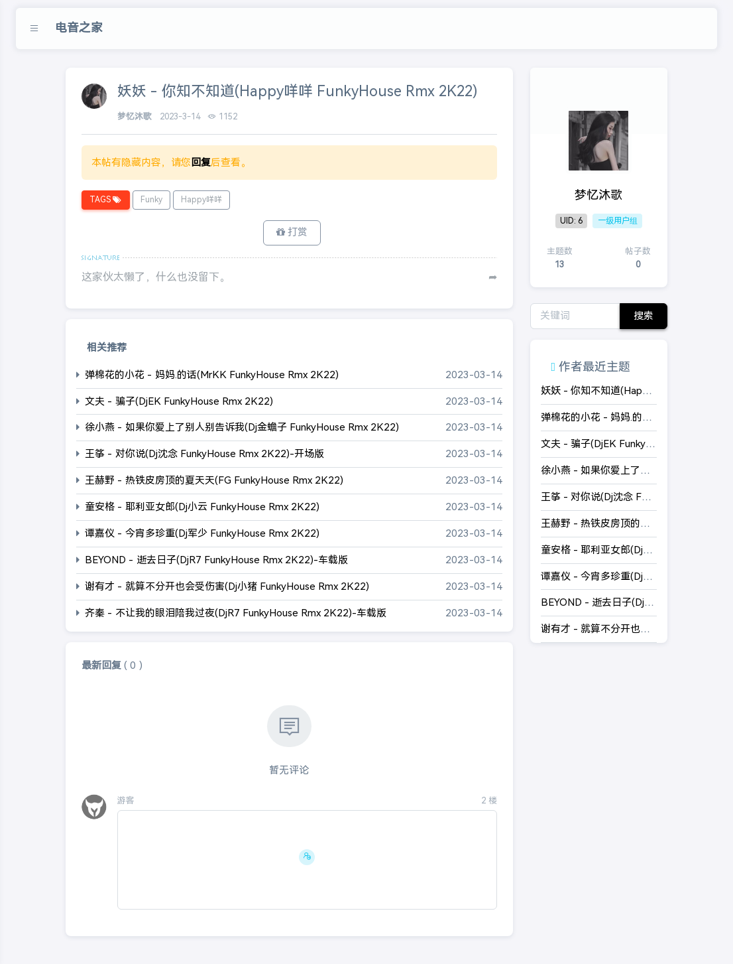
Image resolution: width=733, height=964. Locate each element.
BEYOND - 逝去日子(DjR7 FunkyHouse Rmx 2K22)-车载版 (216, 560)
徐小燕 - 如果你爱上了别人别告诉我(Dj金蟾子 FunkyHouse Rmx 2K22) (242, 427)
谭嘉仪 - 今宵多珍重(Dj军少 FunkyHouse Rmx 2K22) (202, 533)
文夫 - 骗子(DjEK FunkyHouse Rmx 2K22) (179, 401)
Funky (151, 199)
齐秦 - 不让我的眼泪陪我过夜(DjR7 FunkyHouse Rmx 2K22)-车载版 (235, 613)
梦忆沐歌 (135, 116)
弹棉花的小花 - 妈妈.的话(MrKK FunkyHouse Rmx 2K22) (212, 374)
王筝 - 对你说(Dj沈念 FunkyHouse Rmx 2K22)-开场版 (204, 454)
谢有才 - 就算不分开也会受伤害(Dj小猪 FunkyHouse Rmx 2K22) (227, 586)
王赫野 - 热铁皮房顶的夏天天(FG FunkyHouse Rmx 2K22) (214, 480)
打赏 (292, 232)
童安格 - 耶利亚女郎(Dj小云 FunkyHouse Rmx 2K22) (202, 507)
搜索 (643, 315)
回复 (201, 162)
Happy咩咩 (201, 199)
